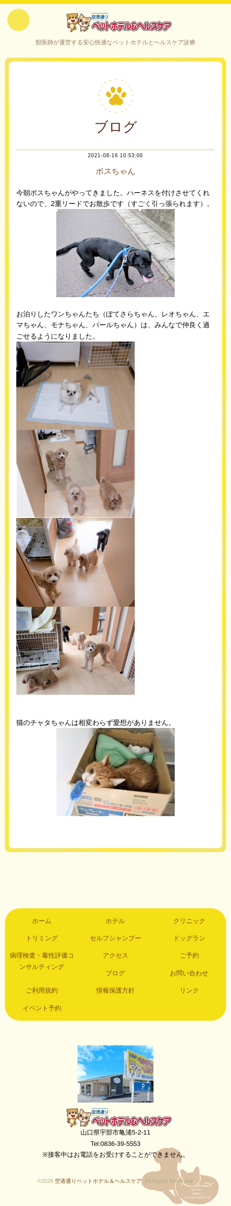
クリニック (189, 921)
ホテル (115, 921)
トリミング (42, 938)
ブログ (115, 973)
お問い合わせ (189, 973)
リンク (189, 990)
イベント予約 (42, 1008)
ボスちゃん (115, 171)
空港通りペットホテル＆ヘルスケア (115, 1117)
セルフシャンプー (115, 938)
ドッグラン (189, 938)
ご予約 (189, 955)
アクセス (115, 955)
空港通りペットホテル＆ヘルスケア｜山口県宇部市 (115, 22)
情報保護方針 (115, 990)
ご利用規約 (42, 990)
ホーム (41, 921)
